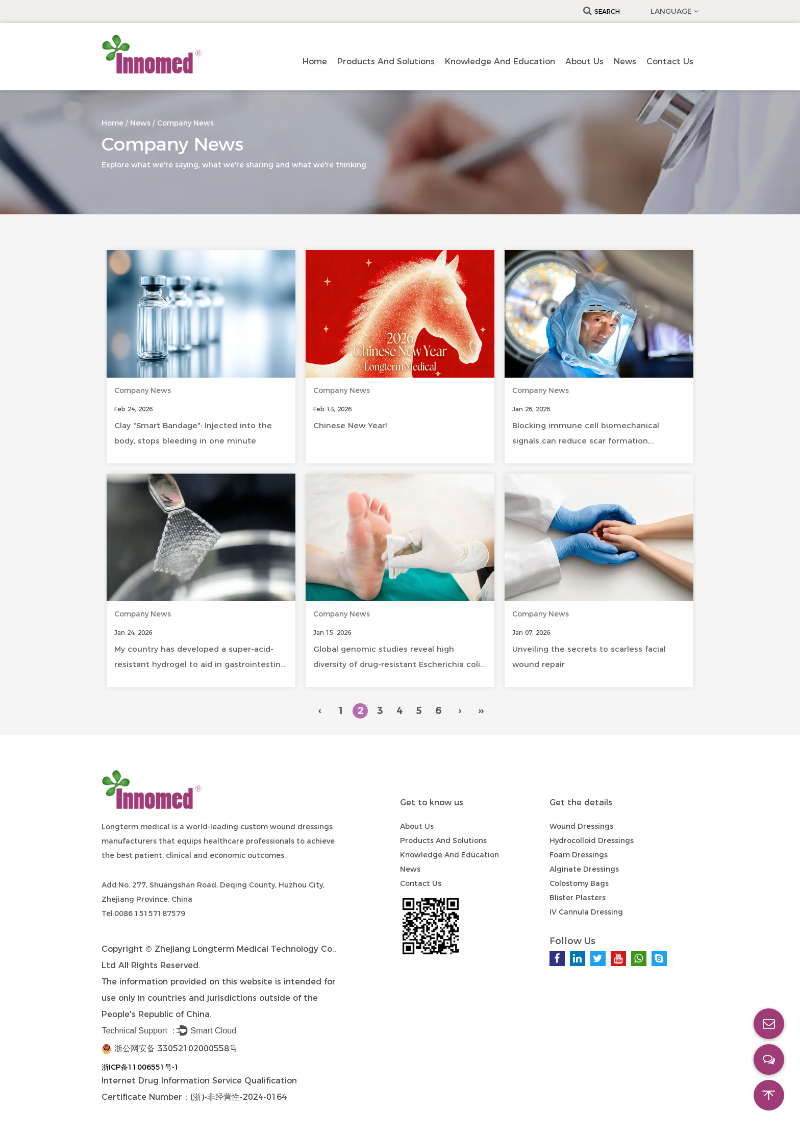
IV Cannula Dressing (586, 912)
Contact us (669, 61)
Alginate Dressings (584, 869)
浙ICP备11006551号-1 (140, 1067)
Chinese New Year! (350, 425)
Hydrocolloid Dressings (591, 840)
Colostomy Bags (579, 883)
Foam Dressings (578, 854)
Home (315, 61)
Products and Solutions (386, 61)
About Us (584, 61)
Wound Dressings (581, 826)
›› (480, 711)
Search (601, 11)
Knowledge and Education (500, 61)
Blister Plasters (577, 897)
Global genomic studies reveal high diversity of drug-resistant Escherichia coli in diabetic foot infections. (396, 664)
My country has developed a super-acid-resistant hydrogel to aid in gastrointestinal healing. (200, 664)
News (625, 61)
